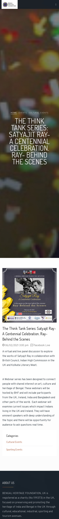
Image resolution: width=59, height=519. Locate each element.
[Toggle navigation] (56, 4)
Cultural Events (14, 442)
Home (14, 113)
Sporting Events (14, 449)
